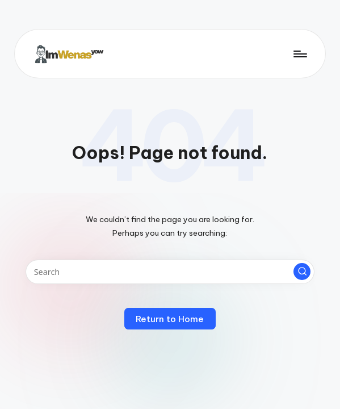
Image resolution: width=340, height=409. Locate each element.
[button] (301, 271)
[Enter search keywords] (170, 272)
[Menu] (299, 53)
